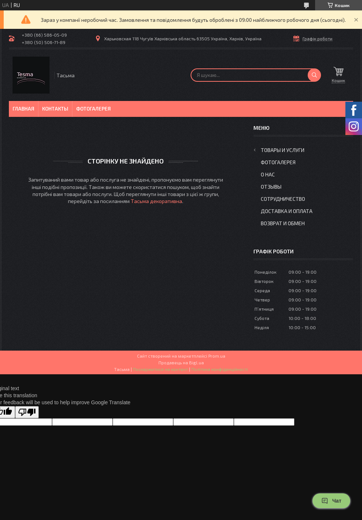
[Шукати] (314, 75)
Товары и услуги (282, 150)
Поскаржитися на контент (160, 369)
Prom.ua (216, 355)
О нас (268, 174)
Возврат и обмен (283, 223)
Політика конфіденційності (219, 369)
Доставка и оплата (287, 211)
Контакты (55, 109)
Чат (331, 500)
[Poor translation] (27, 412)
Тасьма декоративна (156, 201)
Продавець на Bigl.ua (181, 362)
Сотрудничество (283, 199)
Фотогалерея (93, 109)
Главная (23, 109)
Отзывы (271, 186)
